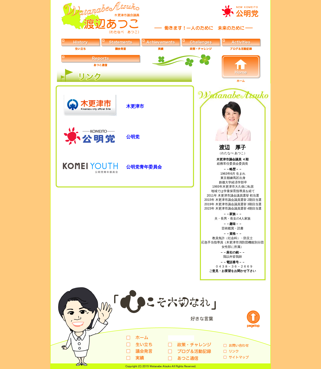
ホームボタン (241, 69)
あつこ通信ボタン (101, 60)
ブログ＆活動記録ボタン (241, 44)
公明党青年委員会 (144, 166)
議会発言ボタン (121, 44)
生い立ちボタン (81, 44)
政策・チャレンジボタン (201, 44)
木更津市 (135, 106)
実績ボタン (161, 44)
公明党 (133, 136)
